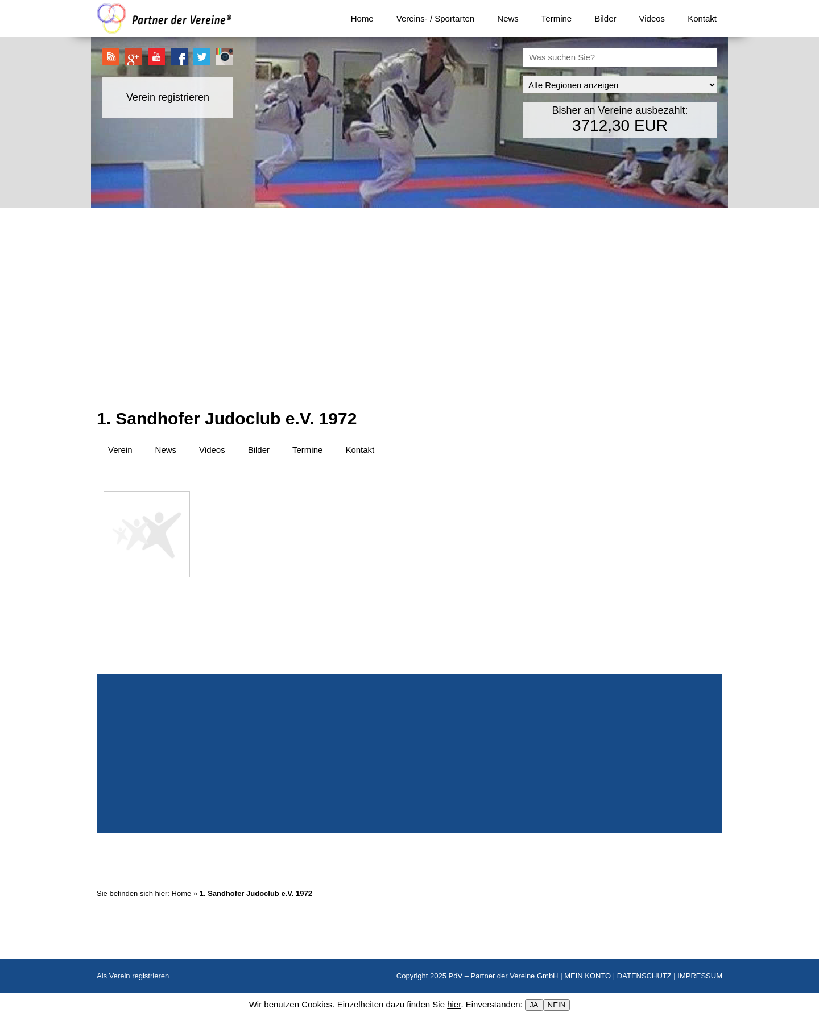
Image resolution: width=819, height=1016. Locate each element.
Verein (120, 450)
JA (534, 1005)
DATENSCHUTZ (644, 976)
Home (362, 18)
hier (454, 1004)
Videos (652, 18)
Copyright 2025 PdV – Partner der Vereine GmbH (477, 976)
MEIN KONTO (587, 976)
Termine (556, 18)
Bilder (605, 18)
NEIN (557, 1005)
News (508, 18)
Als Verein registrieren (133, 976)
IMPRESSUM (699, 976)
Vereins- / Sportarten (435, 18)
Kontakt (702, 18)
